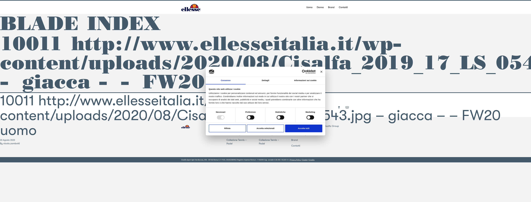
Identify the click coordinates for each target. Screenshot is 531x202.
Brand (294, 140)
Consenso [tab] (225, 80)
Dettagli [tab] (265, 80)
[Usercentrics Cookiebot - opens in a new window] (304, 72)
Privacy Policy (295, 160)
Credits (311, 160)
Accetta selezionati (265, 128)
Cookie (304, 160)
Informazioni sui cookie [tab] (305, 80)
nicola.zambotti (11, 143)
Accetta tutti (303, 128)
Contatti (295, 145)
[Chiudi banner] (321, 72)
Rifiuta (227, 128)
